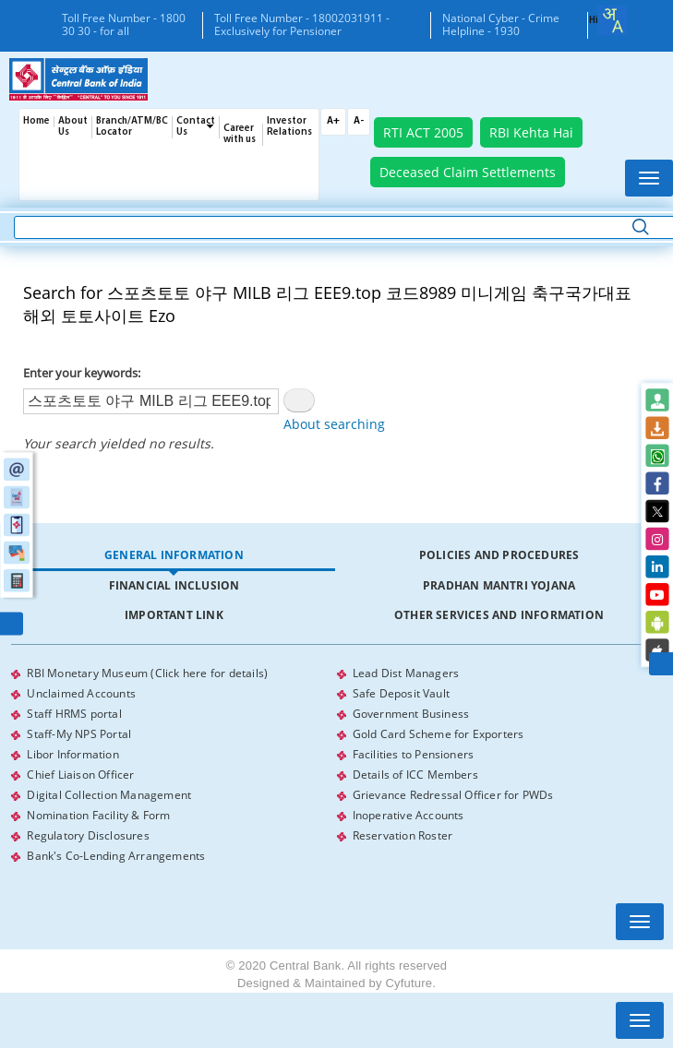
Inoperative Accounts (408, 815)
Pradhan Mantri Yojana (499, 585)
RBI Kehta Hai (531, 132)
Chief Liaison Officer (80, 774)
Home (36, 121)
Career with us (239, 134)
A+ (333, 121)
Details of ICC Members (415, 774)
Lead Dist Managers (406, 673)
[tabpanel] (336, 764)
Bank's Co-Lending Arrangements (116, 856)
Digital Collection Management (109, 795)
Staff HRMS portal (74, 713)
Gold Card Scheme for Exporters (438, 734)
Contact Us (195, 126)
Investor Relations (289, 126)
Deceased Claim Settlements (467, 172)
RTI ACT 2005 (423, 132)
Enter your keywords (80, 372)
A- (359, 121)
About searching (334, 424)
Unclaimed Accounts (81, 693)
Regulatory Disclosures (88, 835)
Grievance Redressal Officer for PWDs (453, 795)
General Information (174, 555)
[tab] (173, 556)
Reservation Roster (403, 835)
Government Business (411, 713)
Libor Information (72, 754)
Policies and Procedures (499, 555)
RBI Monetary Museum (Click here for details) (147, 673)
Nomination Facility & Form (98, 815)
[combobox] (612, 20)
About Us (73, 126)
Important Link (174, 615)
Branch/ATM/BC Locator (132, 126)
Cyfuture (408, 983)
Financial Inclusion (174, 585)
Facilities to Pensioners (414, 754)
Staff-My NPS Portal (79, 734)
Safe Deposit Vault (402, 693)
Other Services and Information (499, 615)
